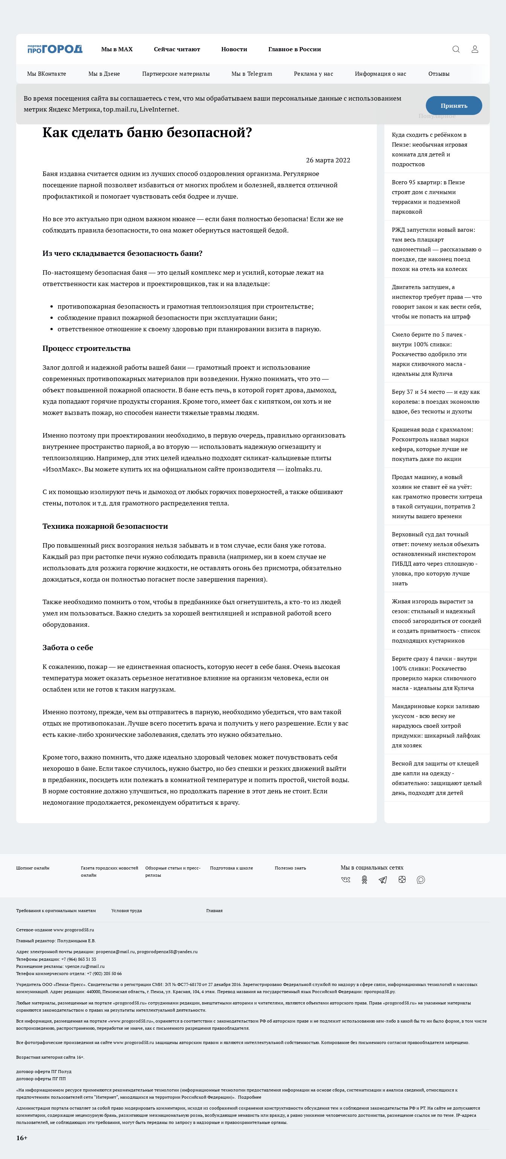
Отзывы (439, 73)
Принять (454, 105)
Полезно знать (290, 868)
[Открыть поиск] (455, 49)
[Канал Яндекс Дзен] (402, 879)
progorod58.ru (130, 1003)
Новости (234, 49)
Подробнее (249, 1097)
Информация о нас (381, 73)
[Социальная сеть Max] (421, 879)
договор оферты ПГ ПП (41, 1078)
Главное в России (294, 49)
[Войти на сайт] (474, 49)
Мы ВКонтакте (47, 73)
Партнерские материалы (176, 73)
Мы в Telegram (252, 73)
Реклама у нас (313, 73)
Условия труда (126, 910)
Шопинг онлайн (32, 868)
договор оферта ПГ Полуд (44, 1071)
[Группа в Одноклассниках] (364, 879)
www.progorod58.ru (73, 929)
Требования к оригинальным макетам (56, 910)
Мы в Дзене (104, 73)
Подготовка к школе (231, 868)
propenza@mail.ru (115, 951)
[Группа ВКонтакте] (345, 879)
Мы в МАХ (117, 49)
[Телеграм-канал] (383, 879)
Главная (214, 910)
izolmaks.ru (302, 469)
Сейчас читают (177, 49)
